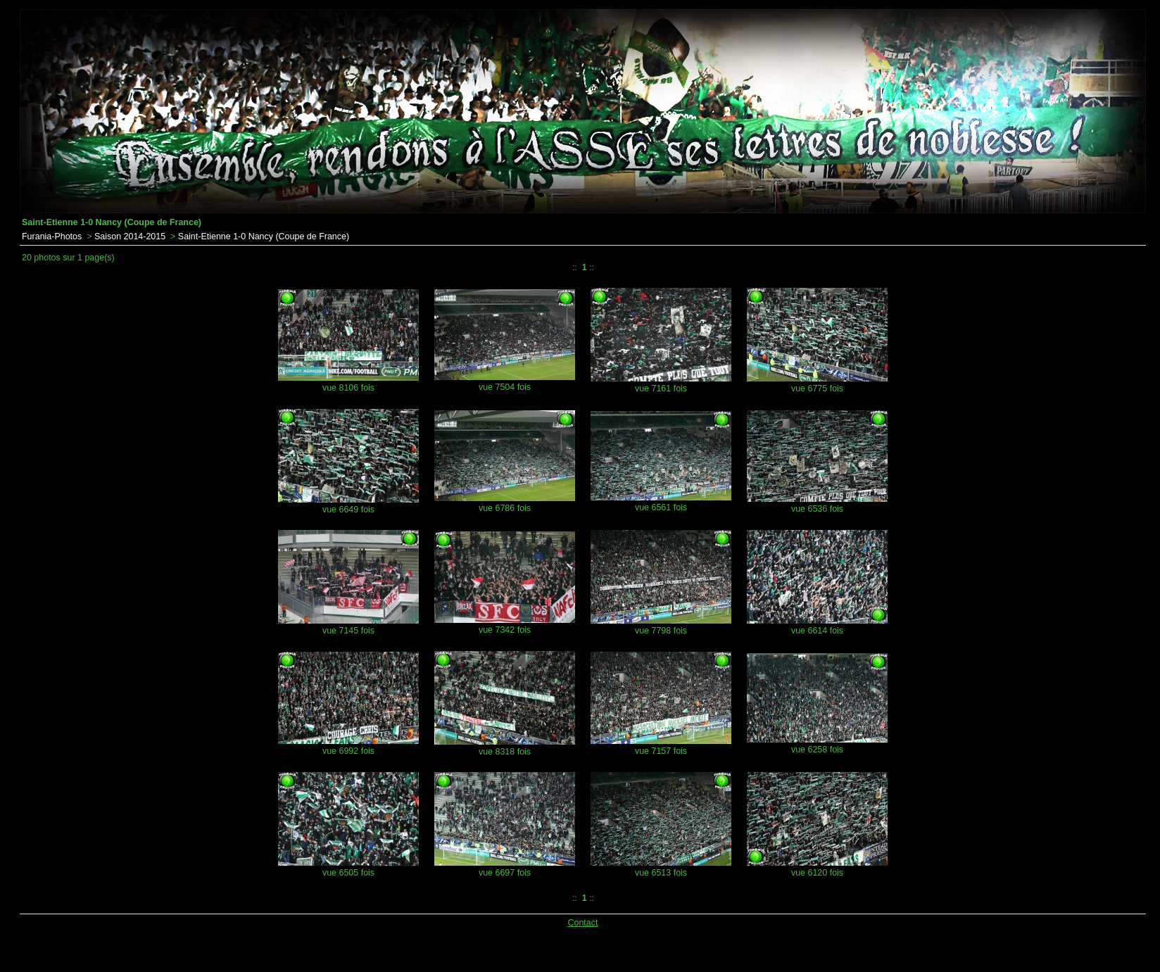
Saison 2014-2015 (129, 236)
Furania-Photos (52, 236)
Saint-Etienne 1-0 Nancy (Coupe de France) (263, 236)
